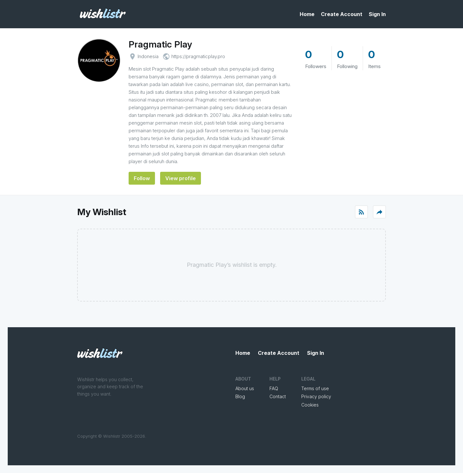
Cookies (310, 404)
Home (307, 14)
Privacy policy (316, 396)
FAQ (273, 388)
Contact (277, 396)
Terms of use (315, 388)
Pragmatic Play (160, 44)
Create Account (341, 14)
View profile (180, 178)
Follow (142, 178)
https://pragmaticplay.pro (198, 56)
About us (244, 388)
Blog (240, 396)
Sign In (377, 14)
